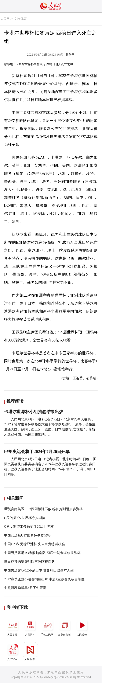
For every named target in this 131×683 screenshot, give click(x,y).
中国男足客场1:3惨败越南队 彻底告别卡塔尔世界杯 (42, 553)
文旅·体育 (20, 18)
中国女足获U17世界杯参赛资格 (27, 535)
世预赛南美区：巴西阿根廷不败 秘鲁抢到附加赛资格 (43, 509)
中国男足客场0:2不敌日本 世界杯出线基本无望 (38, 570)
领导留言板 (64, 627)
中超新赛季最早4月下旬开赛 (25, 588)
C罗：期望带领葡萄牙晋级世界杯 (29, 526)
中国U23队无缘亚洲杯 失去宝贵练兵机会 (34, 544)
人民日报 (12, 627)
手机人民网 (47, 627)
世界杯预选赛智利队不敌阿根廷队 (29, 561)
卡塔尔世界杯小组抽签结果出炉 (33, 411)
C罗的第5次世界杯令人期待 (24, 518)
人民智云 (12, 651)
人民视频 (82, 627)
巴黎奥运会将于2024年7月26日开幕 (37, 451)
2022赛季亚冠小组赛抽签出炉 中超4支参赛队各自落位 (44, 579)
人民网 (5, 18)
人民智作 (30, 651)
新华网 (70, 54)
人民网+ (30, 627)
